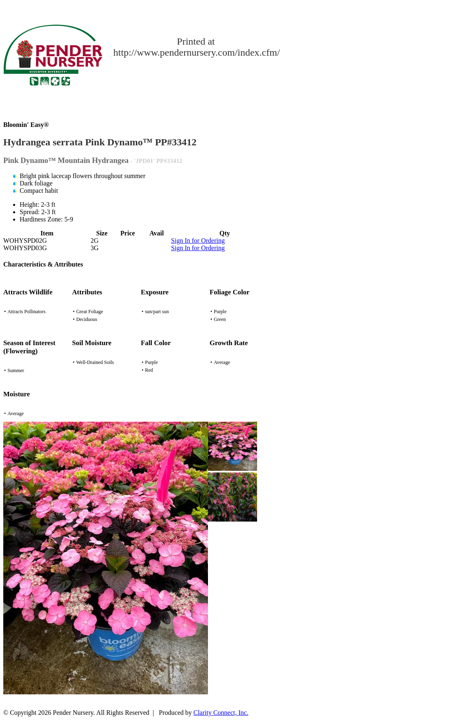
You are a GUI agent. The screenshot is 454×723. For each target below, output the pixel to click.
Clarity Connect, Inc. (221, 712)
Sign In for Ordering (198, 240)
